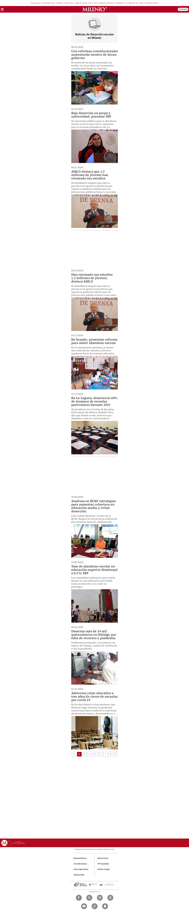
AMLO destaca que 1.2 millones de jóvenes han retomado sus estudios (89, 174)
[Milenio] (94, 9)
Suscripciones (81, 869)
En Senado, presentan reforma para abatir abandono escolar (94, 341)
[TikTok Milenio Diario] (95, 906)
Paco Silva (69, 3)
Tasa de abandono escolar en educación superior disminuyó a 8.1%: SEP (94, 569)
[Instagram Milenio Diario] (100, 898)
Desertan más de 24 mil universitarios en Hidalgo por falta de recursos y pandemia (93, 634)
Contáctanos (80, 864)
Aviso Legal (104, 869)
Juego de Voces (81, 3)
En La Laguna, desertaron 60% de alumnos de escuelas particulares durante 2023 (94, 401)
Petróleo (60, 3)
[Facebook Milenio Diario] (79, 898)
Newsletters (80, 858)
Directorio (103, 858)
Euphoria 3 (120, 3)
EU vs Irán (93, 3)
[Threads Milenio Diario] (110, 898)
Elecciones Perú (48, 3)
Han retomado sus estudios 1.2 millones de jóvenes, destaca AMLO (92, 277)
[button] (2, 10)
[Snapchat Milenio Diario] (105, 906)
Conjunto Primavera (106, 3)
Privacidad (103, 864)
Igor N (142, 3)
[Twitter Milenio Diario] (89, 898)
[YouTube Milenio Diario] (84, 906)
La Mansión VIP (132, 3)
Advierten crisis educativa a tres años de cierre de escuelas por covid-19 (94, 696)
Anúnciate (79, 875)
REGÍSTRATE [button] (183, 9)
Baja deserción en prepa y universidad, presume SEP (91, 115)
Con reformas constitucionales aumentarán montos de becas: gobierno (94, 54)
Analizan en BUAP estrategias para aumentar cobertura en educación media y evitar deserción (93, 506)
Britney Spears (152, 3)
